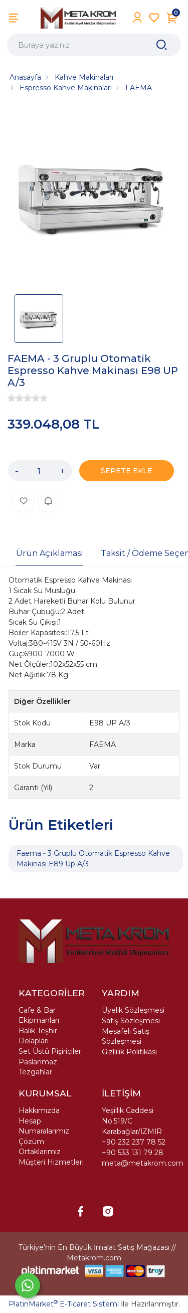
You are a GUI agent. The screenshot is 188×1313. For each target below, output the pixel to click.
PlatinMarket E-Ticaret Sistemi (64, 1303)
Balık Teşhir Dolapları (38, 1035)
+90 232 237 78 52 (133, 1142)
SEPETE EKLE (126, 470)
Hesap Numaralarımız (44, 1126)
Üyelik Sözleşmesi (133, 1010)
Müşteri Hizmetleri (51, 1162)
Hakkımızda (39, 1110)
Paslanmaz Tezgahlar (38, 1066)
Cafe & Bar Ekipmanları (39, 1015)
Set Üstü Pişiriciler (50, 1051)
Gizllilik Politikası (129, 1051)
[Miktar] (39, 470)
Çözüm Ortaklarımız (40, 1146)
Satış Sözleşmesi (131, 1020)
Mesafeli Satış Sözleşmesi (125, 1036)
